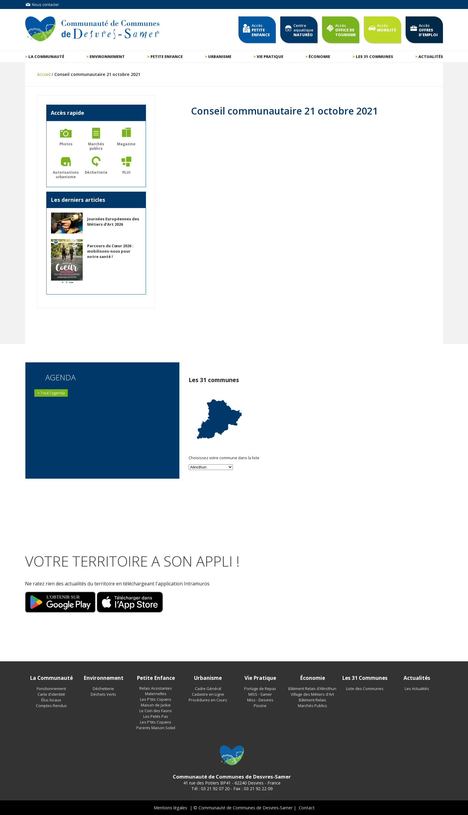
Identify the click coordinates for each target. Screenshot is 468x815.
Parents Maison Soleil (155, 727)
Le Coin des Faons (155, 710)
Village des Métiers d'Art (312, 694)
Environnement (107, 56)
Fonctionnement (51, 688)
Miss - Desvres (260, 700)
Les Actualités (417, 688)
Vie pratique (270, 56)
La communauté (46, 56)
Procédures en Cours (208, 700)
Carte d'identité (51, 694)
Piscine (260, 705)
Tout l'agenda (53, 393)
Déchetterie (103, 688)
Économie (319, 56)
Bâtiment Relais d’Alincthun (312, 688)
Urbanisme (219, 56)
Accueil (43, 74)
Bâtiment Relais (312, 700)
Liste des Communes (365, 688)
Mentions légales (170, 808)
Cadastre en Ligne (208, 694)
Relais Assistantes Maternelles (155, 691)
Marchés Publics (312, 705)
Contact (307, 808)
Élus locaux (51, 700)
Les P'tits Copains (155, 699)
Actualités (430, 56)
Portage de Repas (260, 688)
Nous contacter (42, 4)
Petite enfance (166, 56)
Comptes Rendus (51, 705)
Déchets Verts (103, 694)
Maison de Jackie (156, 705)
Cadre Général (208, 688)
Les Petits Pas (155, 716)
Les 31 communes (374, 56)
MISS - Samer (260, 694)
